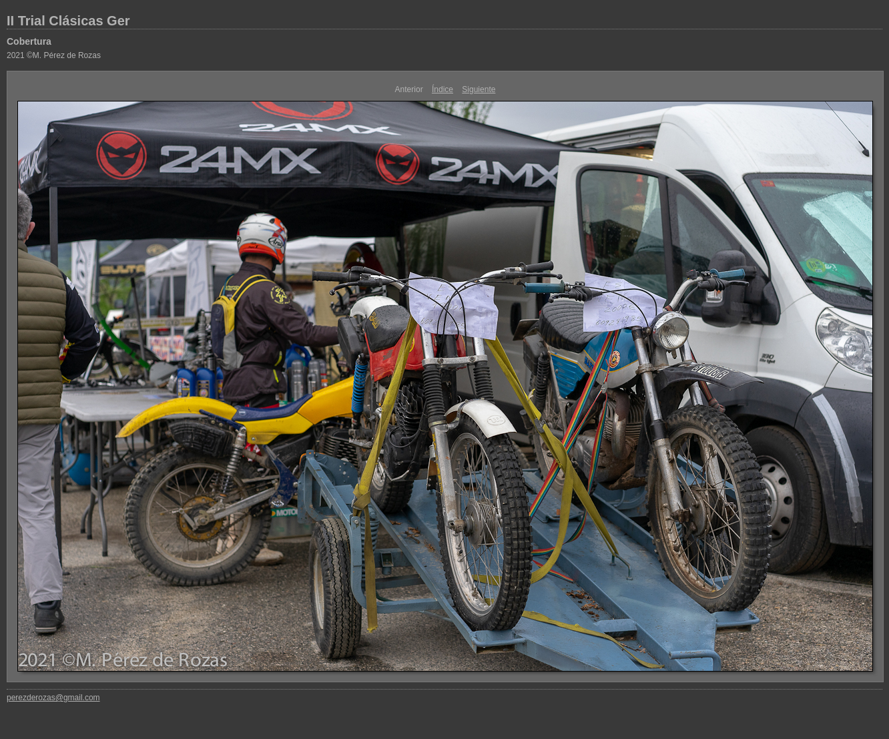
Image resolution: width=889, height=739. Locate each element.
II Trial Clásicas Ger (68, 20)
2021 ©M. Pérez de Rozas (54, 55)
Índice (442, 89)
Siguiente (478, 89)
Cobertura (29, 41)
